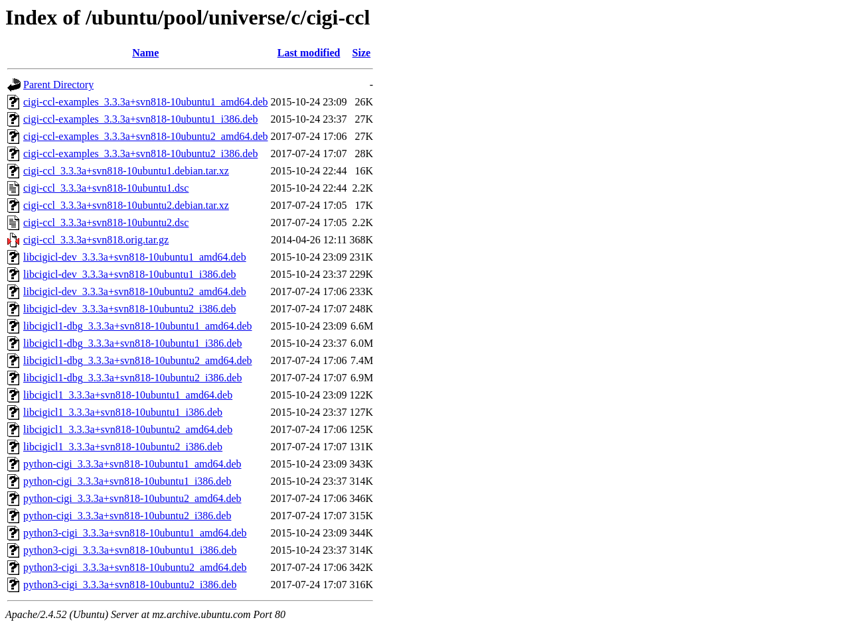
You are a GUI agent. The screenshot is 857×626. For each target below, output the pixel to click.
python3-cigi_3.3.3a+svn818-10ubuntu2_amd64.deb (135, 567)
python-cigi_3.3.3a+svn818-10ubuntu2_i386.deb (127, 515)
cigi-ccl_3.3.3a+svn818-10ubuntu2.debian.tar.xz (126, 205)
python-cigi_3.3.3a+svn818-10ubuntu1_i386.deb (127, 481)
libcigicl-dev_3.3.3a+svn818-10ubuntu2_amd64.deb (134, 291)
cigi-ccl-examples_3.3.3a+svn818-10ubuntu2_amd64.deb (145, 136)
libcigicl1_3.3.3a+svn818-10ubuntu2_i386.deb (122, 446)
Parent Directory (58, 84)
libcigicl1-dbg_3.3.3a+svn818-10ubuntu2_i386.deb (132, 377)
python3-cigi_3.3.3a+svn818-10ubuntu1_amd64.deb (135, 532)
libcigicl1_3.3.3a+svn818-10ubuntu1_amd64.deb (127, 395)
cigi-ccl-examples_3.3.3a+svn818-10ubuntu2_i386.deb (140, 153)
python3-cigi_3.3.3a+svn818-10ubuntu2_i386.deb (129, 584)
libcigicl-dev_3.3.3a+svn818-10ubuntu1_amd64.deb (134, 257)
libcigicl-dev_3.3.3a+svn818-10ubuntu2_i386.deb (129, 308)
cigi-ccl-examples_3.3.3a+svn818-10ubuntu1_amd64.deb (145, 101)
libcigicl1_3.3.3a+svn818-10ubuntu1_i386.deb (122, 412)
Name (145, 52)
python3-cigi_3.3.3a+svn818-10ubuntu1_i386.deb (129, 550)
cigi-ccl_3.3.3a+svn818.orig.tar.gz (96, 239)
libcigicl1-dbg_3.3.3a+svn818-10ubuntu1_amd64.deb (137, 326)
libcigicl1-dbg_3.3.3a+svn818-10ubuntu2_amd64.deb (137, 360)
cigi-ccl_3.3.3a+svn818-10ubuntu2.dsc (106, 222)
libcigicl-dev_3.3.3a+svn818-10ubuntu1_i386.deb (129, 274)
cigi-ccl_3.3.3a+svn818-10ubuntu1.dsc (106, 188)
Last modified (309, 52)
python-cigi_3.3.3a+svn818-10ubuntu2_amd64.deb (132, 498)
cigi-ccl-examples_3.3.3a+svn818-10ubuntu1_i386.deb (140, 119)
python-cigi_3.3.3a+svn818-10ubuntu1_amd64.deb (132, 464)
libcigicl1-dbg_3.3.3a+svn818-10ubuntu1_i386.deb (132, 343)
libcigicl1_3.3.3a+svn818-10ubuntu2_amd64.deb (127, 429)
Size (361, 52)
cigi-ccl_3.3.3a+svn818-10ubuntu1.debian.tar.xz (126, 170)
